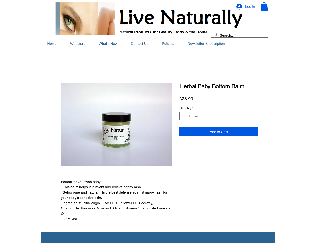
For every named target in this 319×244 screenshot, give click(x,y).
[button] (264, 6)
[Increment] (196, 116)
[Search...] (239, 35)
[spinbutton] (190, 116)
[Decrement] (183, 116)
